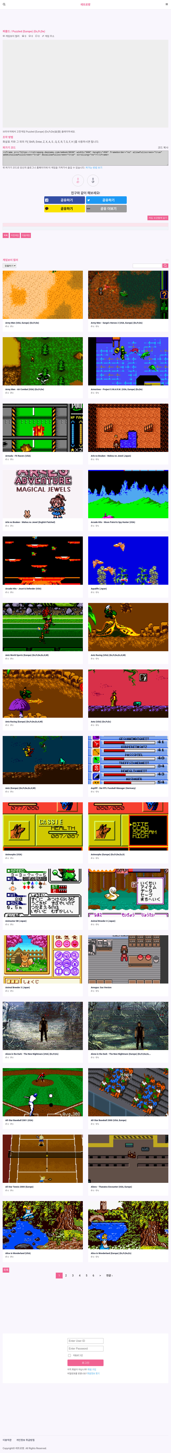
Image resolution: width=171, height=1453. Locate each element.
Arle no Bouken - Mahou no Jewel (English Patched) (30, 522)
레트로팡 (86, 4)
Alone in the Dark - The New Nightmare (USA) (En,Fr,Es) (31, 1054)
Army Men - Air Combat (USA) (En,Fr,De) (24, 389)
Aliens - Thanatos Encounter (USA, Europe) (111, 1187)
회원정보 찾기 (93, 1373)
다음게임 (26, 235)
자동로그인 (75, 1355)
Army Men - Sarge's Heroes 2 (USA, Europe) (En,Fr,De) (116, 323)
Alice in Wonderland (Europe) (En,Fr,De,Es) (111, 1253)
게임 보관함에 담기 (158, 218)
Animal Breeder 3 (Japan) (17, 987)
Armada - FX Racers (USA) (18, 456)
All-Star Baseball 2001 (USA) (19, 1120)
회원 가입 (92, 1369)
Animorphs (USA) (13, 854)
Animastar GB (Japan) (16, 921)
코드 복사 (163, 147)
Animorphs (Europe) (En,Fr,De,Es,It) (108, 854)
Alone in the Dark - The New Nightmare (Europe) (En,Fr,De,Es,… (121, 1054)
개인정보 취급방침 (25, 1440)
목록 (6, 235)
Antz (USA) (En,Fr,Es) (101, 721)
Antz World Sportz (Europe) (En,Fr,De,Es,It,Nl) (27, 655)
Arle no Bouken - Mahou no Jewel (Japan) (111, 456)
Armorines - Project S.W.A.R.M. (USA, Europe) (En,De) (116, 389)
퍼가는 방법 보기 (94, 167)
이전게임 (15, 235)
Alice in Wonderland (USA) (18, 1253)
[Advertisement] (85, 19)
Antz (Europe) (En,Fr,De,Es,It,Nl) (20, 788)
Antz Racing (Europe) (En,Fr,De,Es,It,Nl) (24, 721)
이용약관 (7, 1440)
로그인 (85, 1362)
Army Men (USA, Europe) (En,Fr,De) (22, 323)
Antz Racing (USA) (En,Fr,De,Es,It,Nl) (108, 655)
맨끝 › (109, 1275)
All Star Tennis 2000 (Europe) (19, 1187)
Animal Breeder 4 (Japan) (103, 921)
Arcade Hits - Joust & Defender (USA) (23, 588)
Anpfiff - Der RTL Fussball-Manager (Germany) (113, 788)
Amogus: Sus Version (101, 987)
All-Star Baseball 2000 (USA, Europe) (108, 1120)
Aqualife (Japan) (99, 588)
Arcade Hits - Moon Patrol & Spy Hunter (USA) (113, 522)
